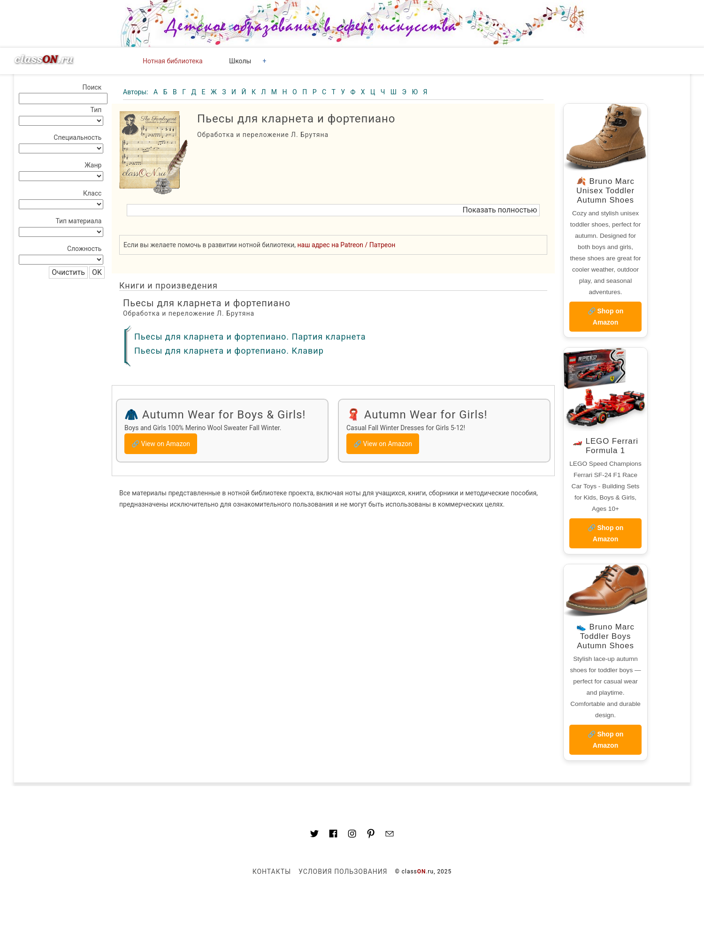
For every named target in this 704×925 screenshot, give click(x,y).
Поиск (91, 87)
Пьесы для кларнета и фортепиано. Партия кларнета (250, 336)
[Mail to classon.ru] (389, 835)
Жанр (92, 165)
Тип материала (78, 221)
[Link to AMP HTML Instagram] (352, 835)
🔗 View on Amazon (160, 443)
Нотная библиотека (173, 61)
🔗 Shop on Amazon (606, 316)
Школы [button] (240, 61)
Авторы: (136, 92)
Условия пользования (342, 871)
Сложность (84, 248)
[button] (333, 210)
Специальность (77, 137)
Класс (92, 193)
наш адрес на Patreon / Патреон (347, 245)
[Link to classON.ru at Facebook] (333, 835)
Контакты (272, 871)
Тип (96, 110)
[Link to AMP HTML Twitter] (314, 835)
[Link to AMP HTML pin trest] (370, 835)
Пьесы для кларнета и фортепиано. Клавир (229, 351)
